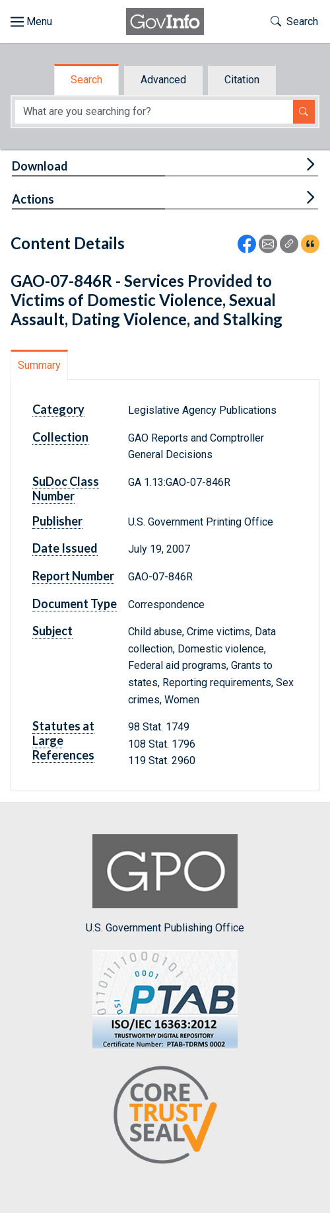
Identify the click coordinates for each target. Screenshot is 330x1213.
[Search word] (154, 112)
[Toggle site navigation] (31, 22)
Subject (52, 630)
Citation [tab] (241, 79)
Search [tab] (86, 79)
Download (40, 166)
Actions (33, 199)
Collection (60, 437)
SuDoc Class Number (65, 488)
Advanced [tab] (163, 79)
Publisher (57, 521)
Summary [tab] (39, 365)
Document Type (74, 603)
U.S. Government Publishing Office (165, 884)
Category (58, 409)
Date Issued (65, 548)
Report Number (73, 575)
